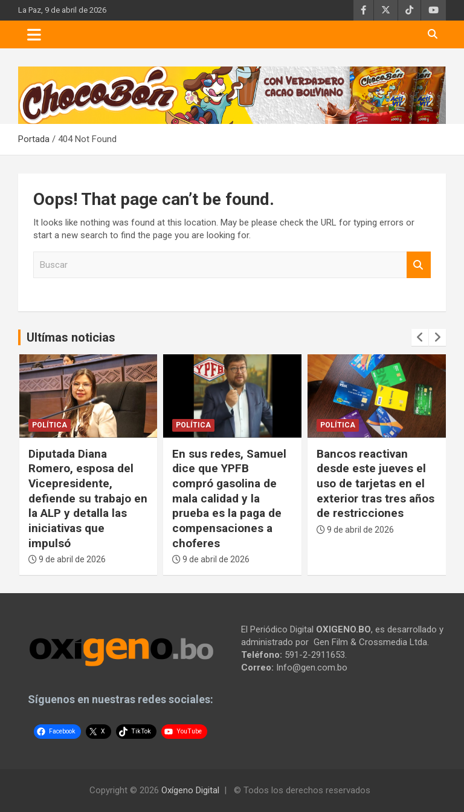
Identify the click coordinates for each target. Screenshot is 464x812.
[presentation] (419, 337)
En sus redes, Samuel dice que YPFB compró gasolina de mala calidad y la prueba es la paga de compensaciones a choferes (229, 498)
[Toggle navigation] (34, 34)
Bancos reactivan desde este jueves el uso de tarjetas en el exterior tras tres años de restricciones (375, 484)
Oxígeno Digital (190, 790)
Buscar (419, 265)
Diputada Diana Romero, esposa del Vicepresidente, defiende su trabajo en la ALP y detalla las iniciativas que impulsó (87, 498)
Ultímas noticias (71, 337)
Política (49, 425)
